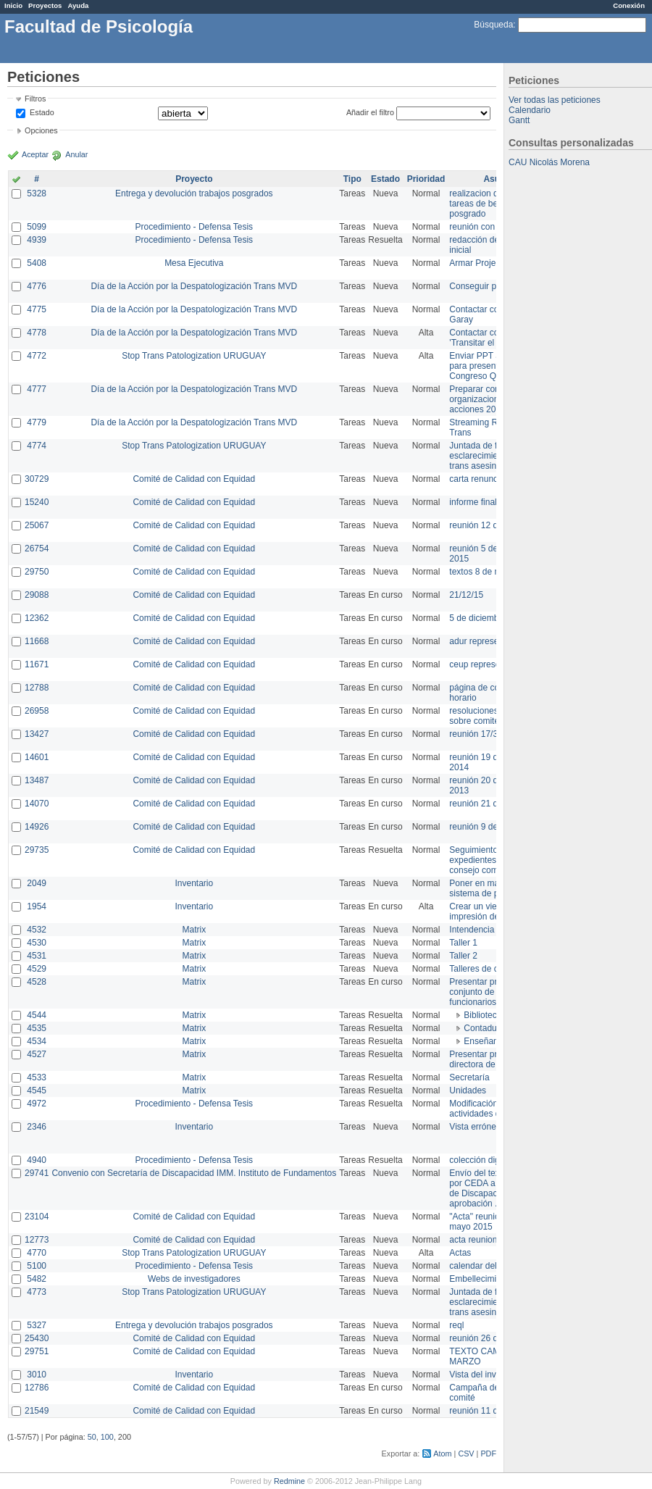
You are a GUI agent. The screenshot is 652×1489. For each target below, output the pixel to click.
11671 (37, 664)
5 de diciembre (477, 618)
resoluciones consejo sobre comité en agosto (494, 716)
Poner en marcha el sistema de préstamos (491, 888)
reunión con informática (494, 227)
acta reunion (473, 1240)
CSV (466, 1453)
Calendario (530, 110)
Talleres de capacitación (495, 969)
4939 (36, 240)
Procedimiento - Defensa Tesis (194, 227)
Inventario (194, 883)
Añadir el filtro (370, 112)
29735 (37, 850)
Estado (42, 112)
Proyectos (45, 5)
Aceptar (35, 154)
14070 (37, 803)
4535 (36, 1028)
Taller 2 (463, 956)
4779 (36, 422)
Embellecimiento (481, 1279)
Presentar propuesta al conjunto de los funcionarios (493, 992)
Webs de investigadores (194, 1279)
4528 (36, 982)
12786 (37, 1387)
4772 (36, 356)
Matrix (194, 930)
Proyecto (193, 179)
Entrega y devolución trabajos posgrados (193, 193)
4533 (36, 1077)
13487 (37, 780)
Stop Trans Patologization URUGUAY (194, 356)
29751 (37, 1351)
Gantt (519, 120)
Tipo (352, 179)
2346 (36, 1127)
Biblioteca (482, 1015)
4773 (36, 1292)
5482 (36, 1279)
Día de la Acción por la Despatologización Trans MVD (194, 286)
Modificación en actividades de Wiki (486, 1108)
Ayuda (77, 5)
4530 (36, 943)
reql (456, 1325)
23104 (37, 1216)
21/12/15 (466, 595)
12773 (37, 1240)
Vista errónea (475, 1127)
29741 (37, 1173)
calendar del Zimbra (487, 1266)
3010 (36, 1374)
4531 (36, 956)
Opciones (41, 130)
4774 (36, 446)
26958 (37, 711)
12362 (37, 618)
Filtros (35, 98)
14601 (37, 757)
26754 (37, 548)
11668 (37, 641)
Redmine (289, 1481)
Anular (76, 154)
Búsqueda (493, 25)
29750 (37, 572)
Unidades (467, 1090)
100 (107, 1436)
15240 (37, 502)
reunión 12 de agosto (490, 525)
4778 (36, 333)
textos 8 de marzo (483, 572)
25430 (37, 1338)
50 (92, 1436)
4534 (36, 1041)
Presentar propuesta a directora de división (492, 1059)
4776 (36, 286)
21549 (37, 1411)
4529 (36, 969)
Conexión (629, 5)
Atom (442, 1453)
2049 (36, 883)
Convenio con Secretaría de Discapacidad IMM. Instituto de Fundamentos (193, 1173)
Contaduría (485, 1028)
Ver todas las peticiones (555, 100)
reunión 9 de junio (483, 827)
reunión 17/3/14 (479, 734)
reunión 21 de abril (485, 803)
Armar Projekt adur (485, 263)
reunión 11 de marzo (489, 1411)
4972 (36, 1103)
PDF (488, 1453)
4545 (36, 1090)
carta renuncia (476, 479)
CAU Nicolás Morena (549, 162)
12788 (37, 688)
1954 (36, 906)
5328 (36, 193)
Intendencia (471, 930)
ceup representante (486, 664)
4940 (36, 1160)
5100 (36, 1266)
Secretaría (469, 1077)
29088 (37, 595)
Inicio (13, 5)
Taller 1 (463, 943)
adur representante (485, 641)
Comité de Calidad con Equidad (194, 479)
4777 (36, 389)
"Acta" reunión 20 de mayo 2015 (488, 1221)
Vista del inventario (485, 1374)
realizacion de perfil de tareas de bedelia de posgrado (492, 203)
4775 (36, 309)
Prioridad (426, 179)
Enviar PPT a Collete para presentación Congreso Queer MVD (492, 366)
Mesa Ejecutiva (193, 263)
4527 (36, 1054)
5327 (36, 1325)
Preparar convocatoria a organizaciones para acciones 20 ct (495, 399)
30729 (37, 479)
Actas (460, 1253)
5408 (36, 263)
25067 (37, 525)
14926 (37, 827)
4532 (36, 930)
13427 (37, 734)
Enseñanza (485, 1041)
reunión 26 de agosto (490, 1338)
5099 (36, 227)
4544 (36, 1015)
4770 (36, 1253)
